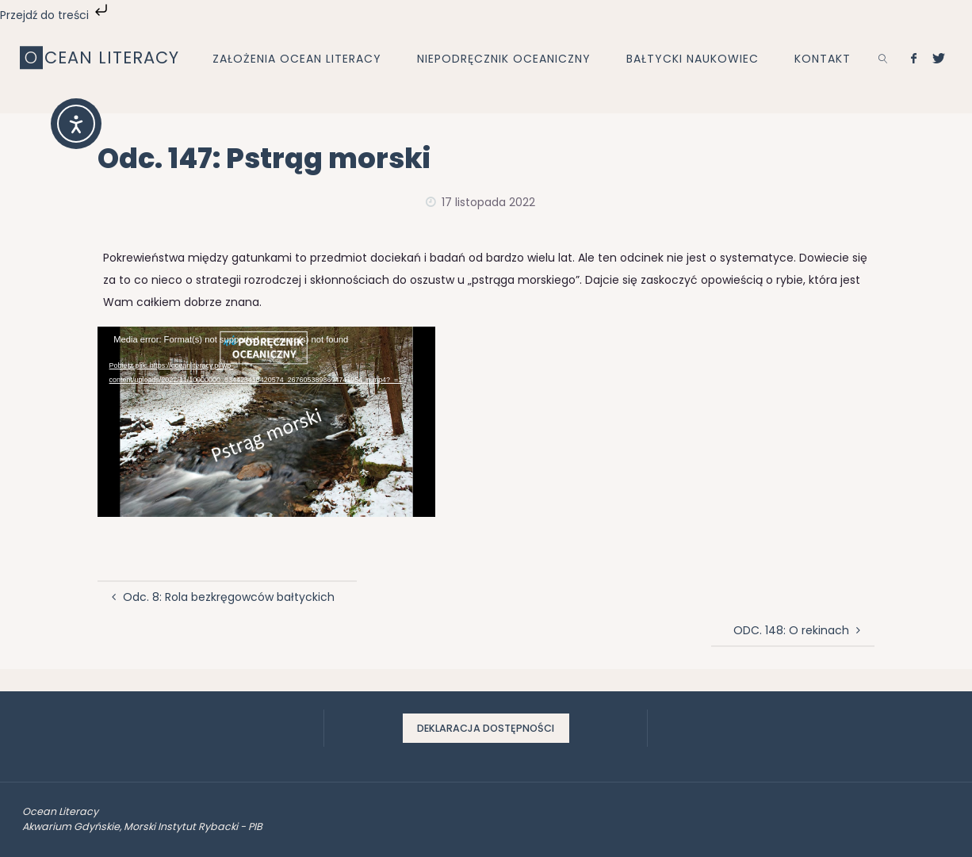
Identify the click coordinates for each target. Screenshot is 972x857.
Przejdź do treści (55, 15)
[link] (882, 58)
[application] (266, 422)
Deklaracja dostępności (485, 728)
